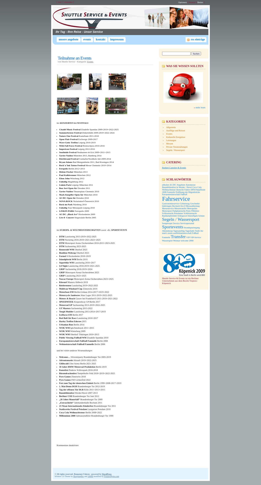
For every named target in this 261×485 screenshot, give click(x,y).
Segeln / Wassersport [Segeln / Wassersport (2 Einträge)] (180, 219)
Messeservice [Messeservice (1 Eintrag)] (168, 208)
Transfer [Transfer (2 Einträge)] (178, 236)
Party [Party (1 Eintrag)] (188, 211)
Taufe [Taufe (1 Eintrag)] (197, 231)
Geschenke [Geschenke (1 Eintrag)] (195, 203)
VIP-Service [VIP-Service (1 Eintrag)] (195, 237)
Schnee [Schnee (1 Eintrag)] (201, 216)
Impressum (117, 39)
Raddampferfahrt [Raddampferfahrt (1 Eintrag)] (169, 216)
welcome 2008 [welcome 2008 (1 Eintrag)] (187, 241)
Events (87, 39)
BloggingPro (78, 476)
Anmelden (68, 2)
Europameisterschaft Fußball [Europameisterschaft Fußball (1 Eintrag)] (174, 194)
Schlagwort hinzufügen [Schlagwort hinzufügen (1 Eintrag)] (188, 216)
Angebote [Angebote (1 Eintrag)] (181, 185)
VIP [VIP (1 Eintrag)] (188, 237)
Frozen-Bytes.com (111, 476)
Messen (169, 143)
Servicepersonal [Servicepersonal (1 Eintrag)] (187, 223)
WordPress (107, 474)
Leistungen (171, 140)
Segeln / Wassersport (175, 150)
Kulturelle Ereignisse (175, 137)
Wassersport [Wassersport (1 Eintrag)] (167, 241)
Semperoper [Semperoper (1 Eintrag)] (167, 223)
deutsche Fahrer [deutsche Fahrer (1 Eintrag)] (183, 190)
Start (60, 2)
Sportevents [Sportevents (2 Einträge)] (172, 226)
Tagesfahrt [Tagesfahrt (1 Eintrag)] (190, 231)
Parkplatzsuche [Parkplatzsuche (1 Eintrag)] (179, 211)
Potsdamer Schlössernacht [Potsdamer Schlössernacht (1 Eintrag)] (185, 213)
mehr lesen (200, 107)
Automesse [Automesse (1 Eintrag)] (190, 185)
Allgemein (171, 127)
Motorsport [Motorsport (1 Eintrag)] (167, 211)
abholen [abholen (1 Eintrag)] (165, 185)
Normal (192, 2)
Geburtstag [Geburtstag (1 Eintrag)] (185, 203)
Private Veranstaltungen (177, 147)
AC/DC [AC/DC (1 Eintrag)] (172, 185)
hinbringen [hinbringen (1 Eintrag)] (166, 206)
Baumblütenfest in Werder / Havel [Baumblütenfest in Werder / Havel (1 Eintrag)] (177, 187)
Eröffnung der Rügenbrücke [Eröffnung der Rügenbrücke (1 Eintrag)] (188, 192)
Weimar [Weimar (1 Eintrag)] (176, 241)
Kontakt (100, 39)
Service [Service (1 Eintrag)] (176, 223)
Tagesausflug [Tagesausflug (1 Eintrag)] (179, 231)
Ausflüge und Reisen (175, 130)
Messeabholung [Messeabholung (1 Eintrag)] (193, 206)
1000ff (90, 476)
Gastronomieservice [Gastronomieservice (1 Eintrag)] (170, 203)
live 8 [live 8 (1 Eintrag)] (182, 206)
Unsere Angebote (69, 39)
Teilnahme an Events (74, 58)
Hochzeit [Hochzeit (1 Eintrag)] (176, 206)
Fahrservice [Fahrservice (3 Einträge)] (176, 199)
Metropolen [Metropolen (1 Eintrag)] (192, 208)
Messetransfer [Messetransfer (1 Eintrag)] (180, 208)
